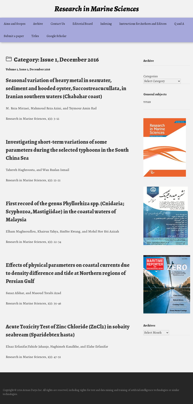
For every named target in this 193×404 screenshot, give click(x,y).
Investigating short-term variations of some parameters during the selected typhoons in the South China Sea (67, 150)
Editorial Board (83, 24)
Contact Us (58, 24)
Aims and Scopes (14, 24)
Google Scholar (56, 36)
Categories (150, 76)
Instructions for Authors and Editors (143, 24)
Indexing (106, 24)
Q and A (179, 24)
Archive (38, 24)
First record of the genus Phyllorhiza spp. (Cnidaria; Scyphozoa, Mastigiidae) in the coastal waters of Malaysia (65, 211)
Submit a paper (14, 36)
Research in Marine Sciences (96, 8)
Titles (35, 36)
